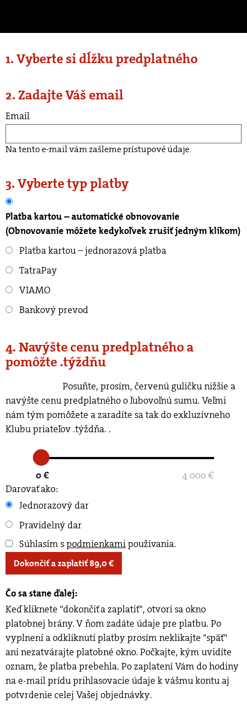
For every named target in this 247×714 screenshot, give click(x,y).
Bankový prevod (46, 310)
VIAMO (27, 290)
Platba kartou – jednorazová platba (85, 250)
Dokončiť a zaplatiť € (64, 563)
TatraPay (31, 270)
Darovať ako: (31, 489)
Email (17, 116)
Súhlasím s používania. (90, 544)
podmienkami (96, 544)
